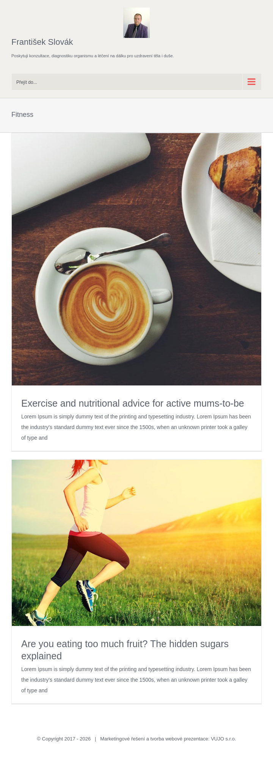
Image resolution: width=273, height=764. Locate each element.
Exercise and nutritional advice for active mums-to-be (132, 403)
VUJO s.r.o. (223, 739)
